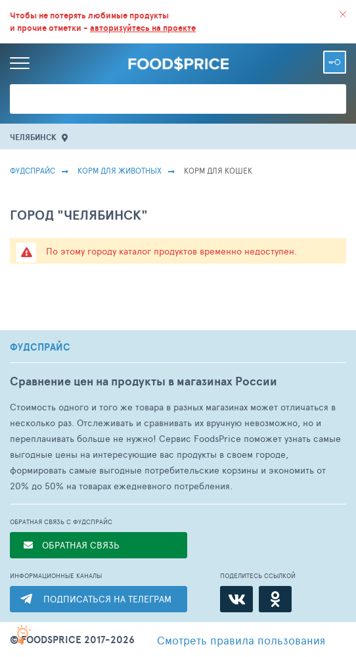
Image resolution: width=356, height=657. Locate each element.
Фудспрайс (32, 170)
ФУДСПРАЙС (40, 347)
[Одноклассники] (275, 599)
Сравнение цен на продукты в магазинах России (143, 381)
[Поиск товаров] (178, 99)
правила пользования (241, 640)
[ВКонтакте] (236, 599)
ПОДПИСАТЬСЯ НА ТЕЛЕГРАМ (107, 599)
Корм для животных (120, 170)
